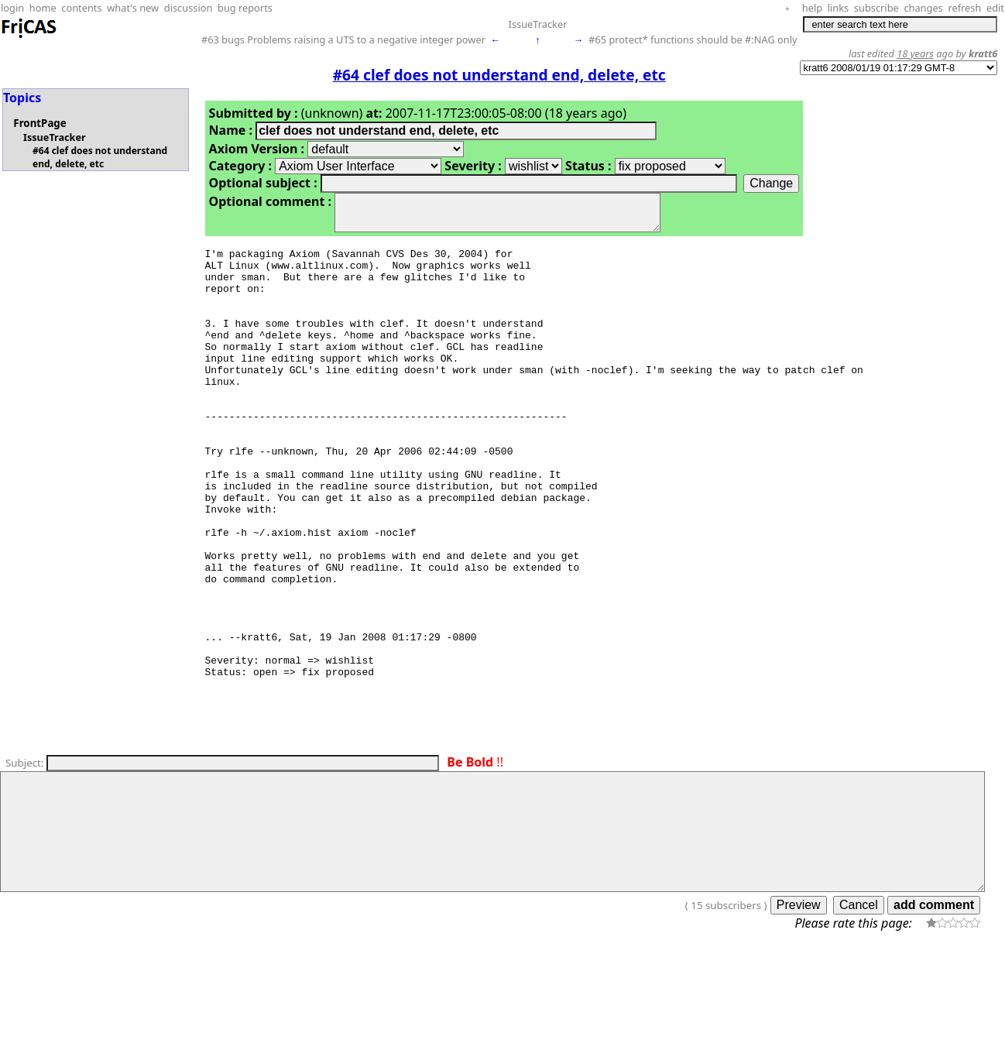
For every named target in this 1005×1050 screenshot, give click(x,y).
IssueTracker (538, 24)
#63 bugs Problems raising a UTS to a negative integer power (343, 39)
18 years (915, 53)
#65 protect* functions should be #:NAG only (692, 39)
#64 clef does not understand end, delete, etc (100, 157)
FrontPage (39, 123)
